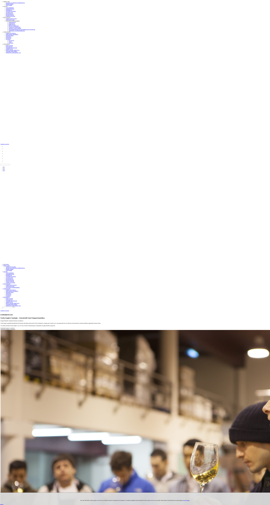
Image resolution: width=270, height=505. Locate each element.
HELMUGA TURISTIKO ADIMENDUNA (15, 2)
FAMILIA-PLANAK (10, 16)
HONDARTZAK (9, 13)
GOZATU (5, 6)
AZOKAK (11, 43)
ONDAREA (8, 36)
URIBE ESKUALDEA (11, 266)
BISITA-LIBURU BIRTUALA (12, 50)
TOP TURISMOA (10, 7)
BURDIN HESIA (10, 35)
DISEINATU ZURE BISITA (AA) (13, 52)
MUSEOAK (8, 38)
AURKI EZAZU (6, 32)
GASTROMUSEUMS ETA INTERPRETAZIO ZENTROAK (22, 29)
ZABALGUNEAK (10, 281)
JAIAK (10, 41)
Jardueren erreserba (5, 144)
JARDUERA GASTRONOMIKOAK (17, 30)
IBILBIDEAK (9, 10)
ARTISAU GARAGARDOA (15, 28)
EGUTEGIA (11, 40)
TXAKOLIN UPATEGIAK (14, 27)
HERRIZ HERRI (9, 4)
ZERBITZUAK (9, 49)
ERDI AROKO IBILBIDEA (12, 34)
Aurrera (1, 504)
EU (4, 168)
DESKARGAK (9, 46)
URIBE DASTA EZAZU (11, 18)
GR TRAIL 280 (9, 12)
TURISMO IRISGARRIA (11, 51)
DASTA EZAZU (7, 17)
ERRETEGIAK (12, 24)
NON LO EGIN (9, 45)
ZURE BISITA (6, 44)
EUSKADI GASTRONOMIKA (13, 21)
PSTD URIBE (9, 5)
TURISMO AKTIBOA (11, 11)
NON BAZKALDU (10, 19)
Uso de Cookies (186, 500)
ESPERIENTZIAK (10, 9)
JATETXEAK (12, 23)
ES (4, 167)
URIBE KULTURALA (11, 33)
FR (4, 170)
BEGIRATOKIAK (10, 15)
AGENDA (8, 39)
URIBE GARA (6, 1)
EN (4, 169)
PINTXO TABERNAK (14, 26)
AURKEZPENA (12, 22)
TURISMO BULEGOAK (11, 47)
